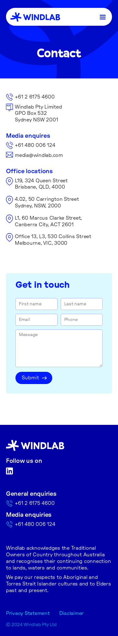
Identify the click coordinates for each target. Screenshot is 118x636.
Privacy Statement (28, 613)
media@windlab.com (39, 155)
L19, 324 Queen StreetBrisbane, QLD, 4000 (41, 184)
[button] (103, 17)
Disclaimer (71, 613)
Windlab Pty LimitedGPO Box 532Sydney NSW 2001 (38, 113)
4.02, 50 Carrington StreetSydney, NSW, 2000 (47, 202)
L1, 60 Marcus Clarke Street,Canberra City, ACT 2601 (48, 221)
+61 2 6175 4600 (34, 96)
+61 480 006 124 (35, 145)
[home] (35, 17)
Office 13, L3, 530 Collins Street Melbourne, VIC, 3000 (53, 240)
